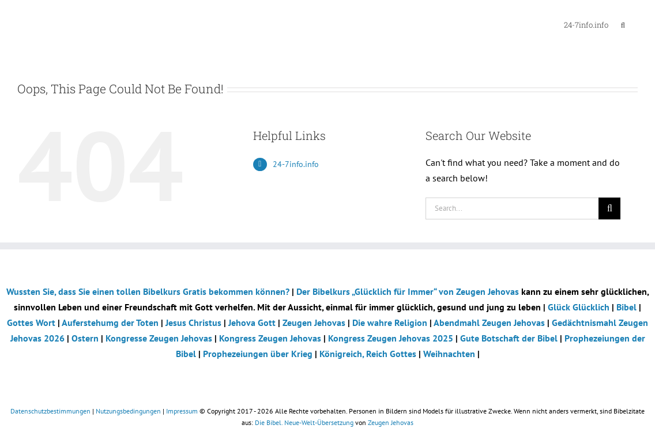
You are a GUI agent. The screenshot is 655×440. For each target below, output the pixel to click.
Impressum (182, 411)
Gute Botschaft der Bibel (510, 338)
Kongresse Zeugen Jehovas (160, 338)
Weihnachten (449, 353)
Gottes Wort (31, 322)
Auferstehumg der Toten (110, 322)
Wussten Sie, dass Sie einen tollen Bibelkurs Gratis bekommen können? (147, 291)
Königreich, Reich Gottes (367, 353)
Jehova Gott (253, 322)
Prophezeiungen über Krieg (258, 353)
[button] (623, 24)
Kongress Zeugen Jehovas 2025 (390, 338)
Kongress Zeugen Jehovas (271, 338)
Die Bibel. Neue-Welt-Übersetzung (304, 422)
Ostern (85, 338)
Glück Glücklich (580, 307)
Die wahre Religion (389, 322)
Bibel (627, 307)
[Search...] (512, 208)
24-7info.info (296, 164)
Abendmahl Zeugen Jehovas (489, 322)
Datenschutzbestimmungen (50, 411)
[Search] (609, 208)
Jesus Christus (194, 322)
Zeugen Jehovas (315, 322)
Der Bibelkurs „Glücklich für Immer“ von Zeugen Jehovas (407, 291)
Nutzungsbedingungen (128, 411)
